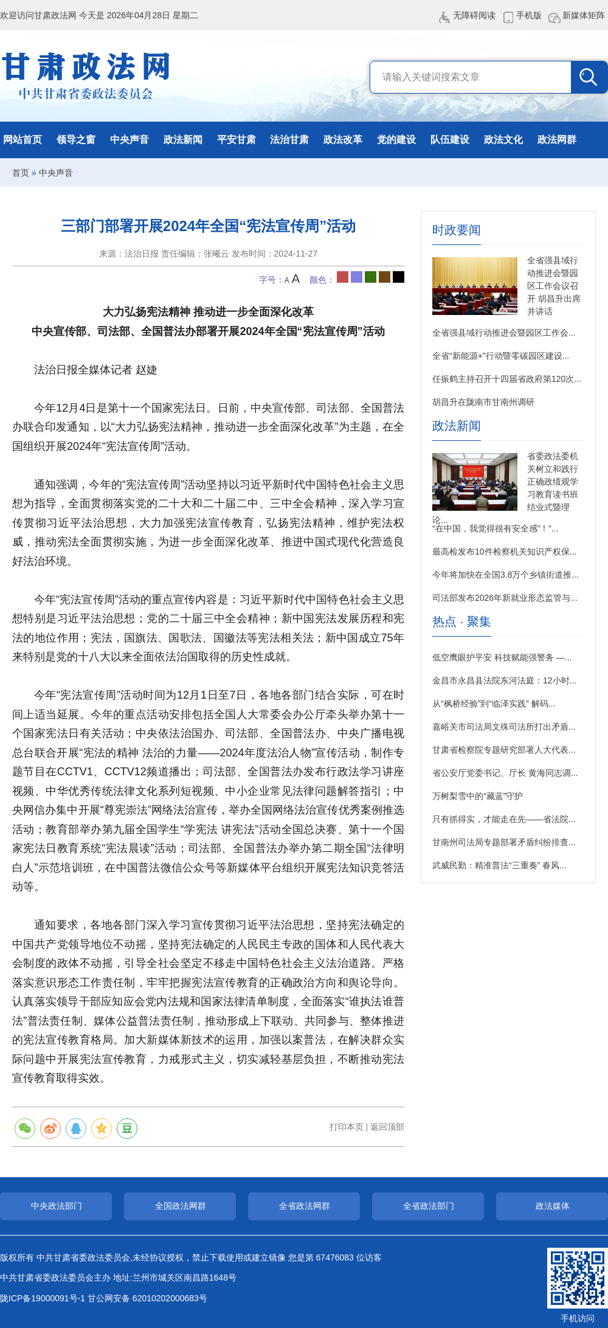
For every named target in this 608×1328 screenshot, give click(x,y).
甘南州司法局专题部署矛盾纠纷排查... (504, 842)
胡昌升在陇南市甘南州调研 (483, 402)
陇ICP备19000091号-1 (42, 1298)
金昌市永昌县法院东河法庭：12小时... (504, 680)
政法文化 (503, 139)
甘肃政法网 (86, 76)
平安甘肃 (236, 139)
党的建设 (396, 139)
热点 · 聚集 (461, 621)
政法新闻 (183, 139)
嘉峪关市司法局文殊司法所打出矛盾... (504, 726)
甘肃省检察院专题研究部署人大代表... (504, 750)
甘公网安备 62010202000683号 (147, 1298)
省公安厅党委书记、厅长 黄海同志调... (505, 773)
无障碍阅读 (474, 15)
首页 (20, 173)
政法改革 (342, 139)
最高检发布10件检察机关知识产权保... (504, 551)
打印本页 (347, 1127)
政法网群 (556, 139)
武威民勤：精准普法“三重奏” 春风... (499, 865)
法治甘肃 (289, 139)
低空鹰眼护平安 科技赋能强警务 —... (502, 657)
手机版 (529, 15)
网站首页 (22, 139)
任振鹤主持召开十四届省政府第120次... (506, 379)
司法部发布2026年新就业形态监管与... (505, 598)
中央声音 (129, 139)
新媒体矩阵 (583, 15)
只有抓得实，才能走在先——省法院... (504, 819)
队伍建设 (449, 139)
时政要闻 (456, 230)
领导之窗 (76, 139)
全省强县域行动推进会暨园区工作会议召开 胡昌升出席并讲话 (554, 285)
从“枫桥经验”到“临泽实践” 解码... (493, 703)
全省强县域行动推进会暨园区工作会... (504, 332)
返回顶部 (387, 1127)
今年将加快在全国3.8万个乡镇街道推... (505, 574)
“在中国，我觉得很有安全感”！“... (495, 528)
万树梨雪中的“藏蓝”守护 (477, 796)
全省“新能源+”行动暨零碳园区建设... (500, 356)
